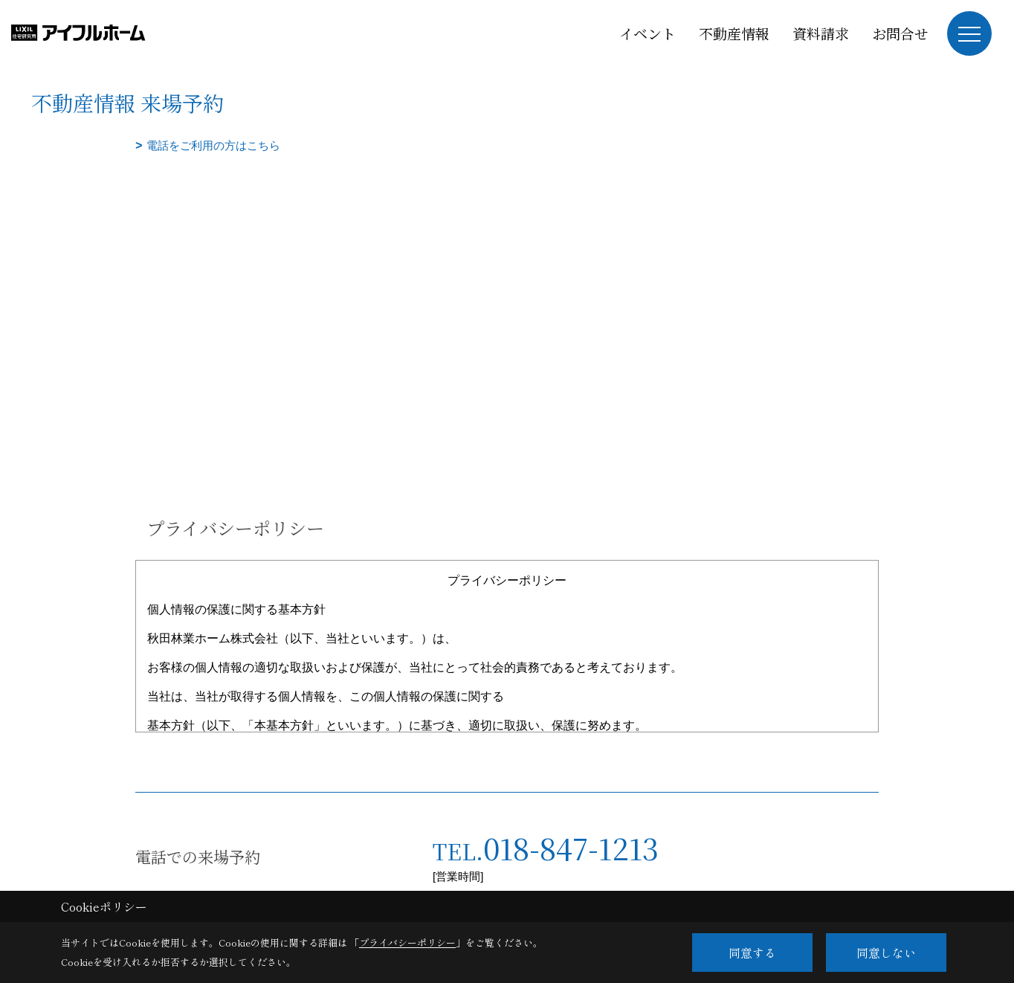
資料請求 (820, 33)
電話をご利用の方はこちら (213, 145)
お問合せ (900, 33)
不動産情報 (734, 33)
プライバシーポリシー (407, 942)
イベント (647, 33)
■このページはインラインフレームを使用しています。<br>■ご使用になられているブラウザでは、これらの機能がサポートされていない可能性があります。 (507, 261)
